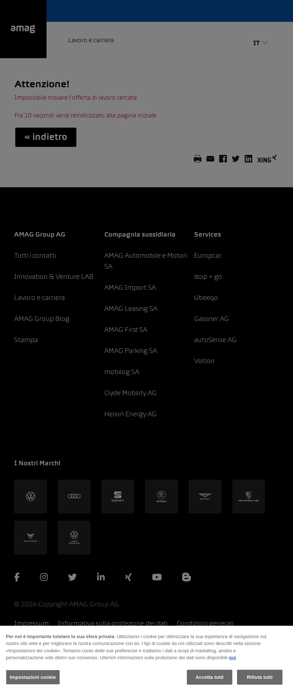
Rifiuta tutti (259, 679)
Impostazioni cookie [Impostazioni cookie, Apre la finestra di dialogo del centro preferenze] (33, 679)
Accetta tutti (210, 679)
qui (232, 659)
